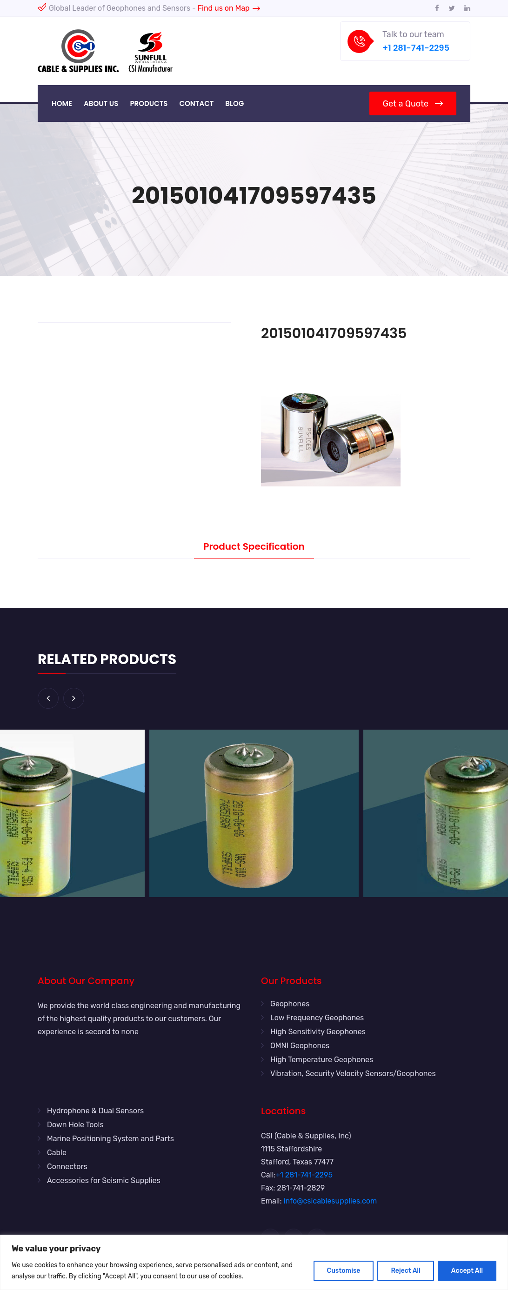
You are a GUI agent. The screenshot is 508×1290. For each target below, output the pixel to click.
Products (148, 103)
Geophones (289, 1003)
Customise (344, 1271)
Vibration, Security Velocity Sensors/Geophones (353, 1073)
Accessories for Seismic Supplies (103, 1180)
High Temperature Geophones (321, 1059)
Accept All (467, 1271)
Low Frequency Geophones (317, 1017)
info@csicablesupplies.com (330, 1201)
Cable (57, 1152)
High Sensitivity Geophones (318, 1031)
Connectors (67, 1166)
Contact (196, 103)
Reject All (405, 1271)
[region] (254, 1262)
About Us (101, 103)
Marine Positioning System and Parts (110, 1138)
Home (62, 103)
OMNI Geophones (299, 1045)
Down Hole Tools (75, 1124)
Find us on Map (229, 8)
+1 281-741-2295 (415, 47)
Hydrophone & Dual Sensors (95, 1110)
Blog (234, 103)
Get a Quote (413, 104)
